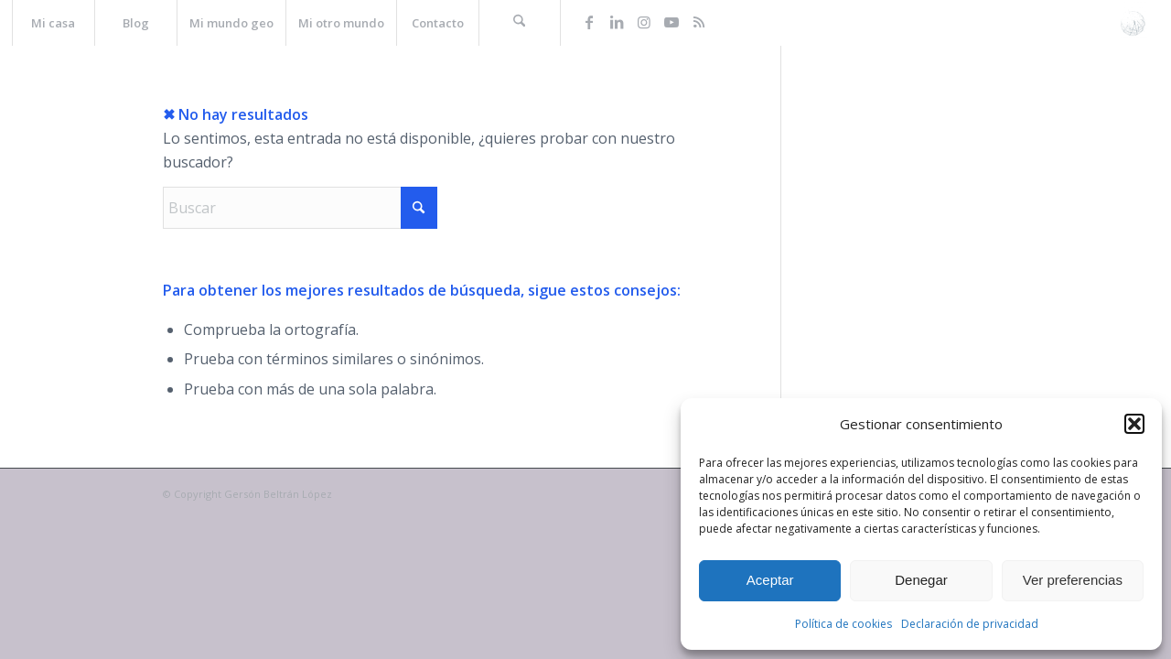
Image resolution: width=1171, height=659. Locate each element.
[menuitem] (53, 23)
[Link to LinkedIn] (616, 22)
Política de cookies (843, 624)
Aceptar (770, 580)
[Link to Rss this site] (699, 22)
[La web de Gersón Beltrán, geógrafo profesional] (1133, 23)
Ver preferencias (1073, 580)
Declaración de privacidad (969, 624)
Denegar (921, 580)
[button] (1134, 424)
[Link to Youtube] (671, 22)
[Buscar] (519, 23)
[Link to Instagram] (644, 22)
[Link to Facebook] (589, 22)
